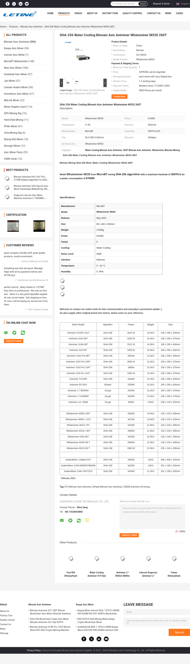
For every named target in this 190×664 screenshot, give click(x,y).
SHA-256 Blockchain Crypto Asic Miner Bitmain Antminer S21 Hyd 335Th (49, 620)
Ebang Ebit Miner (13, 139)
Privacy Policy (34, 650)
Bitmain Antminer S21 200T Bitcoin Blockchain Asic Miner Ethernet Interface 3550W (50, 612)
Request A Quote (161, 3)
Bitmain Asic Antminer (31, 26)
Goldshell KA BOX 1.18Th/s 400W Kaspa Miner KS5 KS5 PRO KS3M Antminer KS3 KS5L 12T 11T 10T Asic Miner (98, 629)
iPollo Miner (10, 126)
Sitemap (4, 633)
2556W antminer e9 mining (136, 486)
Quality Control (132, 13)
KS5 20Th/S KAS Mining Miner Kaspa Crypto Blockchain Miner (96, 620)
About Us (92, 13)
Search (143, 4)
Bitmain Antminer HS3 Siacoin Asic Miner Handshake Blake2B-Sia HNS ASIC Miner (31, 189)
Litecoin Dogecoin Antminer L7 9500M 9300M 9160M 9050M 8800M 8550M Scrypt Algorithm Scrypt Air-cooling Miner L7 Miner (148, 574)
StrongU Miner (12, 145)
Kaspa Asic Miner (14, 48)
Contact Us (153, 13)
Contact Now (119, 96)
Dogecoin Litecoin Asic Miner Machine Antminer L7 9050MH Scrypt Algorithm (29, 198)
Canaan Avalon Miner (16, 87)
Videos (78, 13)
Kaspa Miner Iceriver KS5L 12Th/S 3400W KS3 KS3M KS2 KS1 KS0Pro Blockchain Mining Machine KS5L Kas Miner (98, 612)
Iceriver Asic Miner (14, 54)
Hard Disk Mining (13, 119)
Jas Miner (9, 80)
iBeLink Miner (11, 100)
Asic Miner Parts (13, 152)
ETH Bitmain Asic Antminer (78, 486)
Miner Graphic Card (15, 106)
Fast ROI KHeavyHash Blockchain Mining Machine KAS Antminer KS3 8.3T (70, 574)
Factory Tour (110, 13)
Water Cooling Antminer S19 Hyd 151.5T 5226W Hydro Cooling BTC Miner (96, 574)
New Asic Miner (13, 67)
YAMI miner (10, 158)
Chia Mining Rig (13, 132)
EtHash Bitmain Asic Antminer (107, 486)
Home (50, 13)
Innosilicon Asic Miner (16, 93)
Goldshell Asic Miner (15, 74)
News (168, 13)
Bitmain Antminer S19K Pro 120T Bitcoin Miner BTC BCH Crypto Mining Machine (50, 628)
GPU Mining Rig (12, 113)
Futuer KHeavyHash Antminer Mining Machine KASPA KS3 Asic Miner (174, 574)
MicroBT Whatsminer (16, 61)
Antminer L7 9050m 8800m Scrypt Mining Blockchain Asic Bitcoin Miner (122, 574)
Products (64, 13)
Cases (179, 13)
